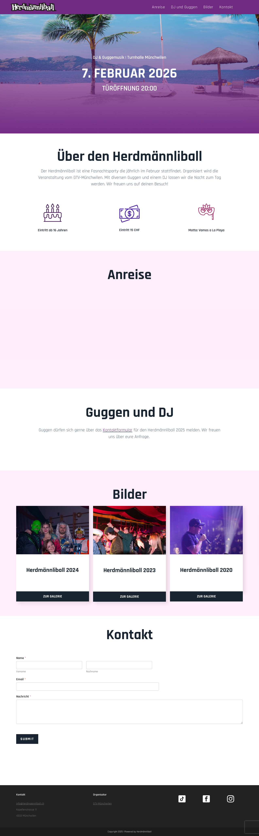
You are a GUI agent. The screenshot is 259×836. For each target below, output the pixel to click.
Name (21, 658)
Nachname (92, 671)
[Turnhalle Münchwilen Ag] (129, 328)
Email (21, 679)
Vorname (21, 671)
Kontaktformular (117, 430)
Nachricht (23, 697)
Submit (27, 738)
